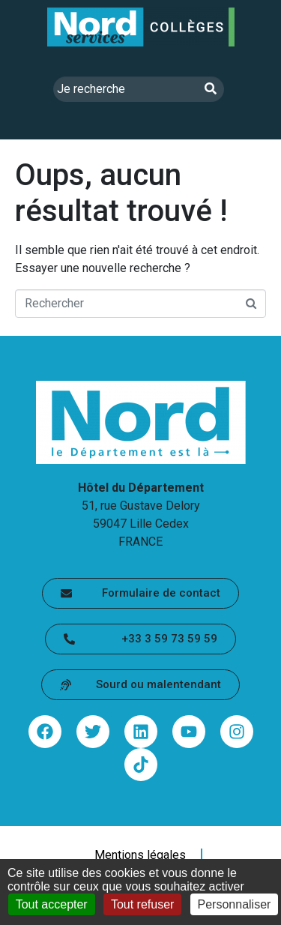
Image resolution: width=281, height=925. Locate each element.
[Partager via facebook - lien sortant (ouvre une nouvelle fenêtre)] (44, 731)
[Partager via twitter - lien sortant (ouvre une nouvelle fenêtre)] (92, 731)
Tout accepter (52, 904)
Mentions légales (140, 855)
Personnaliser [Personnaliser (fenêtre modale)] (234, 904)
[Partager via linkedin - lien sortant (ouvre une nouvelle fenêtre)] (140, 731)
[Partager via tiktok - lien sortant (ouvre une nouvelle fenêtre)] (140, 764)
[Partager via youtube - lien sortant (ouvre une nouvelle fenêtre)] (188, 731)
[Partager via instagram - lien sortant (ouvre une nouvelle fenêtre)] (236, 731)
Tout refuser (142, 904)
